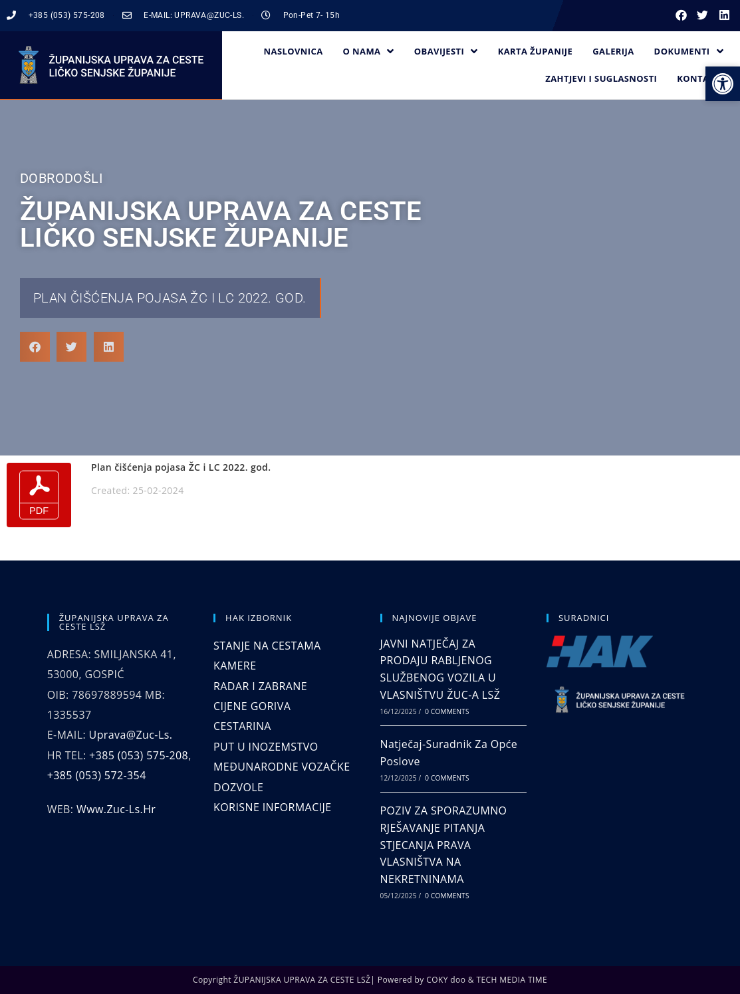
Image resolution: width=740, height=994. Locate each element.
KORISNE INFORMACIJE (272, 807)
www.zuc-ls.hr (116, 809)
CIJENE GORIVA (252, 706)
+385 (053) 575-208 (138, 755)
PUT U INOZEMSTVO (265, 746)
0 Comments (447, 711)
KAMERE (234, 665)
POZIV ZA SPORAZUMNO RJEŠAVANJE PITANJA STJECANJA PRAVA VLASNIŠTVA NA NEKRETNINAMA (443, 844)
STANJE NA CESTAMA (266, 645)
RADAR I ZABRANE (260, 686)
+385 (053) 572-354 (96, 775)
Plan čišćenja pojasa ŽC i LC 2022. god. (170, 298)
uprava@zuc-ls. (131, 734)
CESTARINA (242, 726)
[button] (681, 16)
